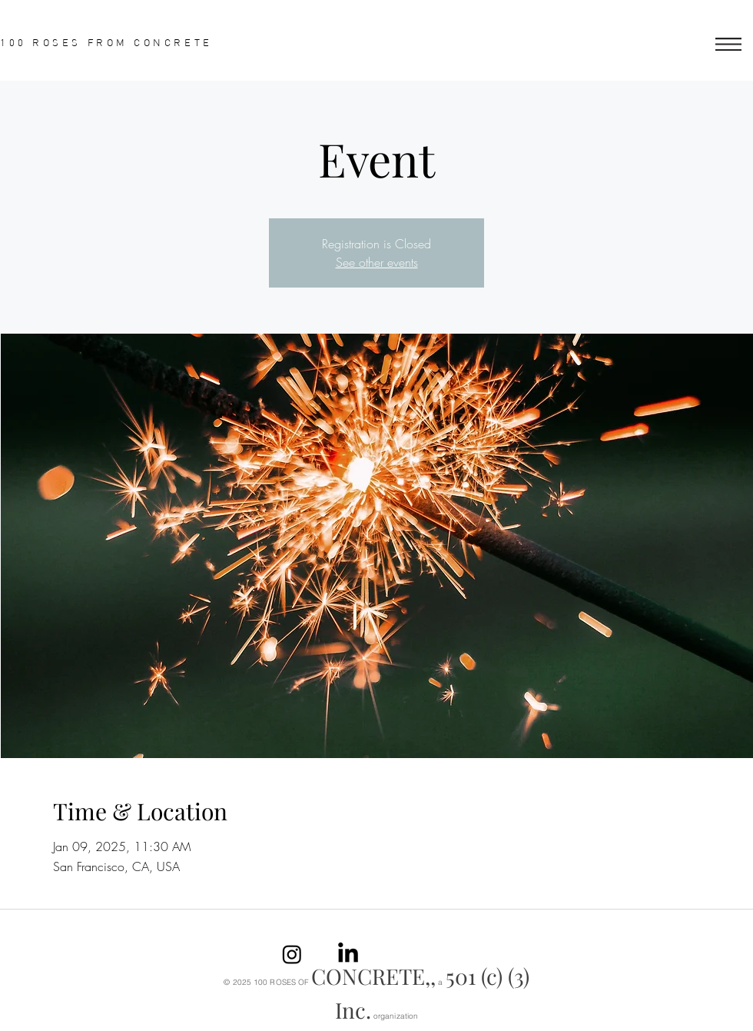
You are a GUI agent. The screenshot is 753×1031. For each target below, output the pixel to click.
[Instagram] (292, 954)
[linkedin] (348, 954)
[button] (728, 44)
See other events (377, 262)
